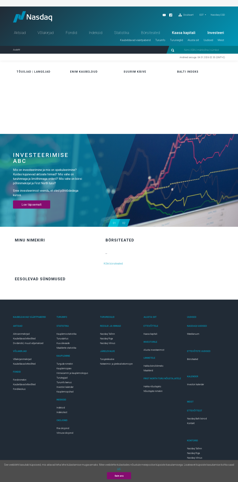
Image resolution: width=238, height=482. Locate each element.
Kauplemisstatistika (66, 334)
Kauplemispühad (65, 391)
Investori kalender (65, 387)
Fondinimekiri (19, 380)
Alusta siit (193, 40)
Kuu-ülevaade (63, 343)
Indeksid (95, 32)
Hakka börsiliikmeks (153, 366)
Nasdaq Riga (106, 338)
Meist (221, 40)
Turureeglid (176, 40)
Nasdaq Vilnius (107, 343)
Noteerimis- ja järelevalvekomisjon (116, 364)
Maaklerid (148, 370)
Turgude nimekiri (65, 364)
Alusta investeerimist (154, 350)
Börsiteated (150, 32)
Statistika (121, 32)
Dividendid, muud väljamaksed (28, 343)
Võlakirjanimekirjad (22, 359)
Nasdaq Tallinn (107, 334)
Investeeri (215, 32)
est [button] (202, 14)
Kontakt (191, 423)
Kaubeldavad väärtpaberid (135, 40)
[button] (114, 223)
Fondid (71, 32)
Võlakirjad (46, 32)
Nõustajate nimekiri (153, 391)
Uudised (208, 40)
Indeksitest (62, 412)
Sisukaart (186, 15)
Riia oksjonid (63, 428)
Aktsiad (20, 32)
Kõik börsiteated (113, 263)
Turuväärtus (62, 338)
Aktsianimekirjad (21, 334)
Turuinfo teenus (64, 382)
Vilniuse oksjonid (65, 433)
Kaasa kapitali (183, 32)
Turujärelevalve (107, 359)
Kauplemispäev (64, 368)
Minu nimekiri (30, 240)
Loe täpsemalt (32, 204)
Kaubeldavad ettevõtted (24, 338)
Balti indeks (188, 71)
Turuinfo (160, 40)
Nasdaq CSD (218, 14)
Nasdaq (32, 16)
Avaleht (16, 49)
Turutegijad (62, 377)
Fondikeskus (19, 389)
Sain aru (119, 476)
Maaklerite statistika (66, 348)
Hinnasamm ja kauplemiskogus (72, 373)
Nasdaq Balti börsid (197, 418)
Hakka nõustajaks (152, 386)
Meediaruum (193, 334)
